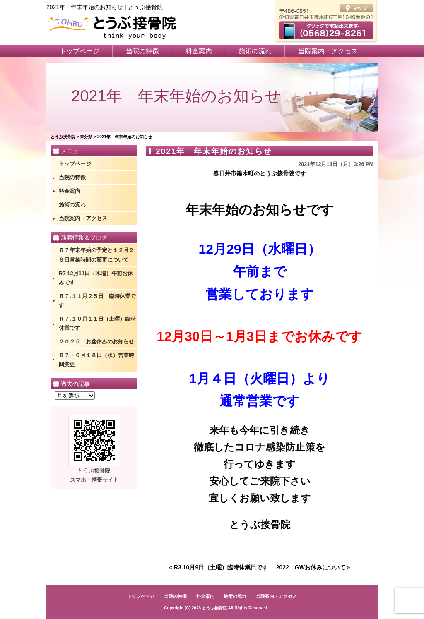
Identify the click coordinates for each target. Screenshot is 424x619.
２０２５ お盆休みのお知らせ (96, 341)
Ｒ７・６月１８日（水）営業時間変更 (96, 359)
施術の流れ (255, 51)
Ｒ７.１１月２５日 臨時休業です (97, 300)
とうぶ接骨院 (214, 608)
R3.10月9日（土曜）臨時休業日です (221, 567)
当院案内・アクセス (328, 51)
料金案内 (199, 51)
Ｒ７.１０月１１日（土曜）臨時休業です (97, 323)
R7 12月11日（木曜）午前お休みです (96, 278)
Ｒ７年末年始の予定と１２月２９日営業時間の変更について (96, 254)
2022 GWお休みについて (310, 567)
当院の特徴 (142, 51)
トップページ (79, 51)
